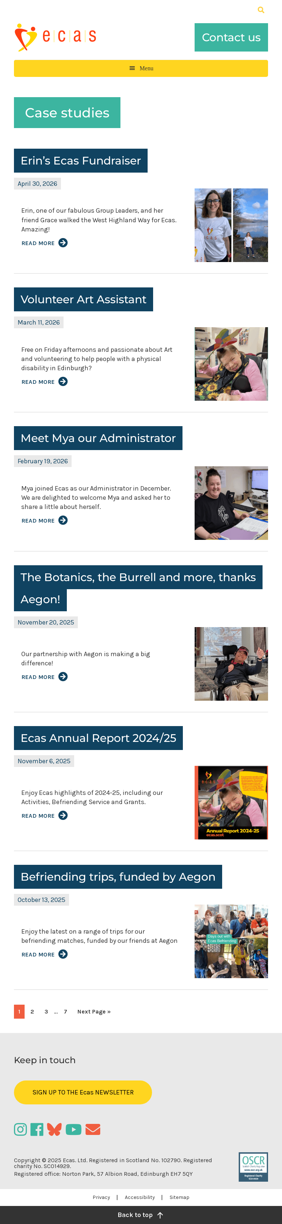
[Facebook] (38, 1129)
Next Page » (94, 1013)
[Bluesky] (56, 1129)
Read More (38, 243)
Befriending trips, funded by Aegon (118, 877)
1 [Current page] (21, 1013)
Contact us (231, 37)
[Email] (94, 1129)
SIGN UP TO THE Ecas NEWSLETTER (83, 1092)
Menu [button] (146, 68)
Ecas (61, 37)
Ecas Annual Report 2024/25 (98, 738)
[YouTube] (75, 1129)
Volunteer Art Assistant (84, 299)
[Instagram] (22, 1129)
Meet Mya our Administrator (98, 438)
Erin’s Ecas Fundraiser (81, 160)
